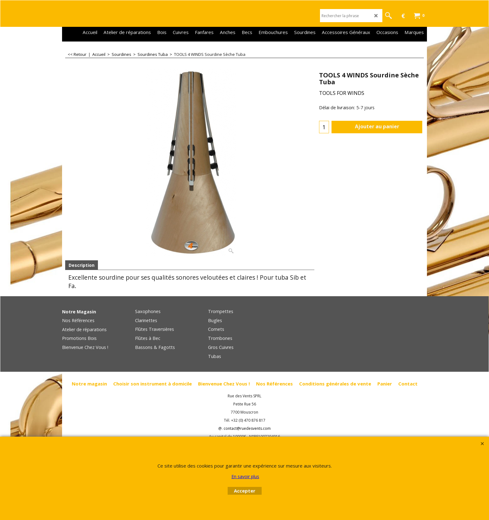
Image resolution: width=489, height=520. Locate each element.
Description (81, 265)
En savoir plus (245, 476)
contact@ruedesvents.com (247, 428)
